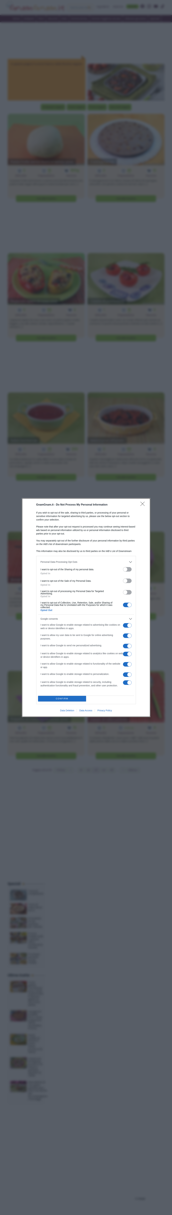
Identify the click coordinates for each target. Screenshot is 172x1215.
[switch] (127, 569)
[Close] (143, 505)
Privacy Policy (104, 710)
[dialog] (86, 607)
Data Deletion (67, 710)
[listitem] (86, 562)
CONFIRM (62, 698)
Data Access (85, 710)
